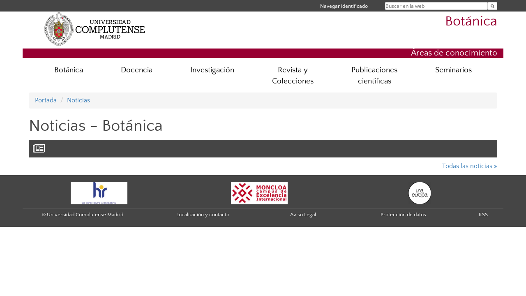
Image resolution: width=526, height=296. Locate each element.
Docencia (136, 70)
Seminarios (453, 70)
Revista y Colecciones (293, 76)
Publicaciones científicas (374, 76)
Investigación (212, 70)
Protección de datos (403, 214)
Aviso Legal (303, 214)
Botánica (471, 21)
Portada (46, 100)
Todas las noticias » (469, 166)
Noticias (78, 100)
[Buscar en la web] (492, 6)
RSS (483, 214)
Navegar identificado (344, 5)
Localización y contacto (202, 214)
